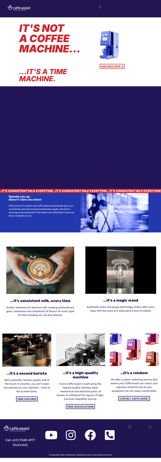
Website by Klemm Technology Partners (94, 455)
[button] (99, 7)
